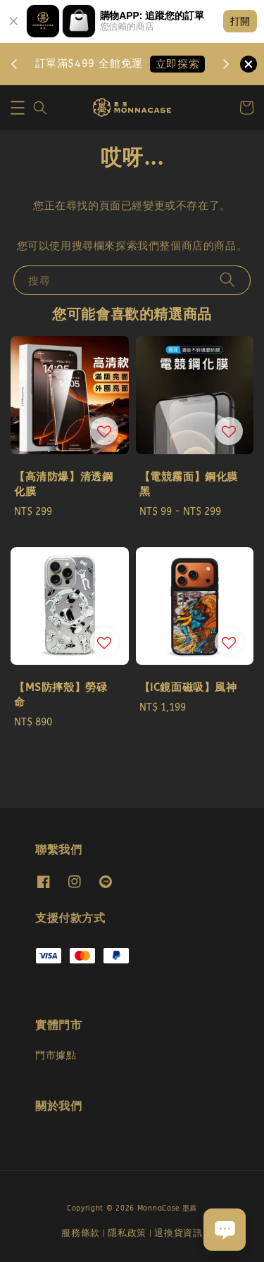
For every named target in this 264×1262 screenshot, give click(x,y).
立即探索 (177, 64)
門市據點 (55, 1055)
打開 (240, 21)
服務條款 (80, 1232)
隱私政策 (127, 1232)
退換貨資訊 (178, 1232)
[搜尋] (227, 280)
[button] (17, 107)
